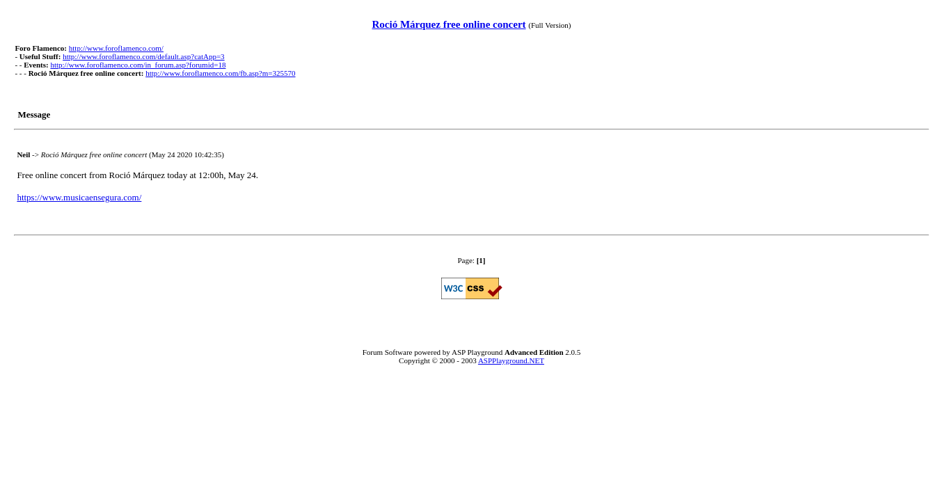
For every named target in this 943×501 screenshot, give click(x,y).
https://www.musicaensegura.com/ (79, 197)
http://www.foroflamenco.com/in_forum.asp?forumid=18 (137, 65)
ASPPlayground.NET (511, 360)
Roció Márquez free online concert (448, 24)
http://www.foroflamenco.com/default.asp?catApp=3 (143, 56)
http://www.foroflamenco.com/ (116, 48)
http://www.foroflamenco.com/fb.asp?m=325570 (220, 73)
